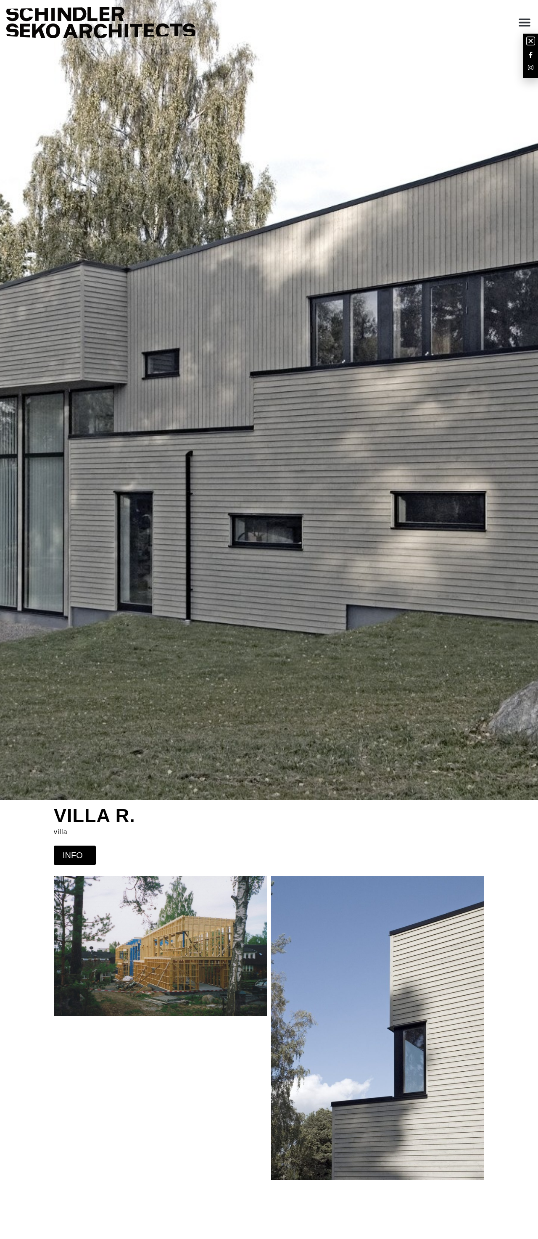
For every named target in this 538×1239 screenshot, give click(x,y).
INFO (75, 855)
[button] (524, 22)
